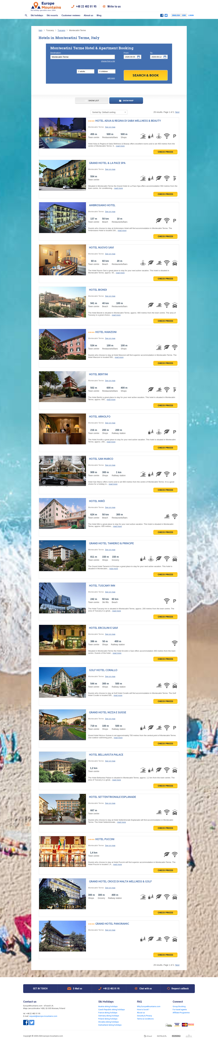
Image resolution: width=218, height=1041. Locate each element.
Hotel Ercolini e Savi (103, 627)
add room (111, 78)
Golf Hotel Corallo (103, 670)
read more (120, 146)
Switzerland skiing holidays (109, 1025)
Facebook (161, 15)
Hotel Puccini (104, 839)
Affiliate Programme (181, 1013)
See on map (110, 127)
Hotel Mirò (97, 501)
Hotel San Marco (101, 458)
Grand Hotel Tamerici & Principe (111, 543)
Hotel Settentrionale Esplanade (112, 796)
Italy (40, 30)
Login (191, 15)
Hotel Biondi (98, 289)
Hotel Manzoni (106, 331)
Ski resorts (52, 15)
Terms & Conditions (145, 1019)
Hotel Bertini (98, 374)
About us (88, 15)
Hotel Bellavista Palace (106, 754)
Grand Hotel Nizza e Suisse (107, 712)
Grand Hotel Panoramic (112, 923)
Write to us (114, 6)
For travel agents (180, 1009)
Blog (99, 15)
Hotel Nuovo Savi (101, 247)
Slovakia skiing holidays (108, 1022)
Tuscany (61, 30)
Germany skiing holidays (108, 1016)
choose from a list (108, 61)
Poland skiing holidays (107, 1019)
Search (26, 15)
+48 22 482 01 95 (86, 6)
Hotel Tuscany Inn (102, 585)
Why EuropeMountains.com (148, 1006)
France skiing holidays (107, 1013)
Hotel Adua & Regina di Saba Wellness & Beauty (128, 120)
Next (177, 112)
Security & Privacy (144, 1016)
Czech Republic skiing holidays (111, 1009)
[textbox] (82, 57)
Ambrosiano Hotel (102, 205)
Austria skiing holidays (108, 1006)
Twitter (166, 15)
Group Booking (179, 1006)
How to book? (143, 1009)
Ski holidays (37, 15)
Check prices (165, 152)
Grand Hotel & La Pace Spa (107, 162)
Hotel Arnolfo (99, 416)
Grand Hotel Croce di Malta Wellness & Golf (120, 881)
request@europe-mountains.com (43, 1016)
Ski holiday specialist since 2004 (46, 6)
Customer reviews (70, 15)
